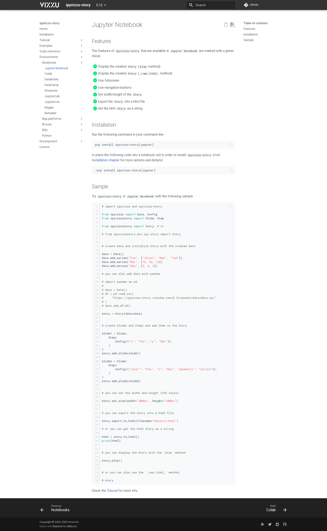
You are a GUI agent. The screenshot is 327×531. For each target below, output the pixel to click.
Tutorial (112, 491)
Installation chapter (105, 160)
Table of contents (256, 23)
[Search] (210, 5)
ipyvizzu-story (49, 23)
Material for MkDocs (65, 526)
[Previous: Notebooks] (56, 509)
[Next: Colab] (275, 509)
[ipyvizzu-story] (49, 5)
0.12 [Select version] (99, 5)
